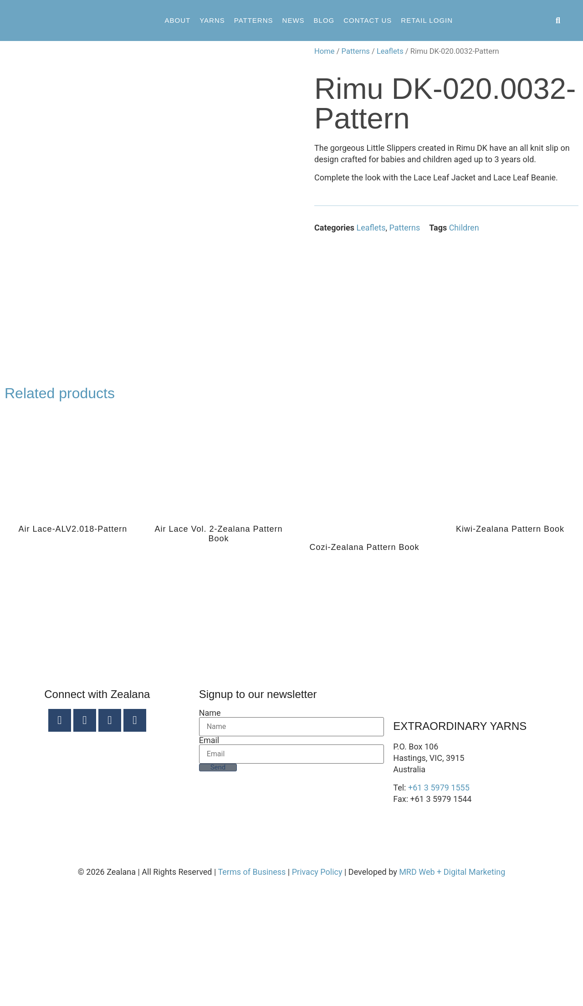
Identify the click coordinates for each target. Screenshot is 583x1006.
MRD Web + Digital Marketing (452, 989)
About (177, 20)
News (293, 20)
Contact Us (367, 20)
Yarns (212, 20)
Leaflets (390, 51)
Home (324, 51)
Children (464, 227)
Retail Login (427, 20)
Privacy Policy (317, 989)
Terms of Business (252, 989)
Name (210, 830)
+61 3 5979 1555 (439, 905)
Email (209, 858)
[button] (558, 20)
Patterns (253, 20)
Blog (324, 20)
